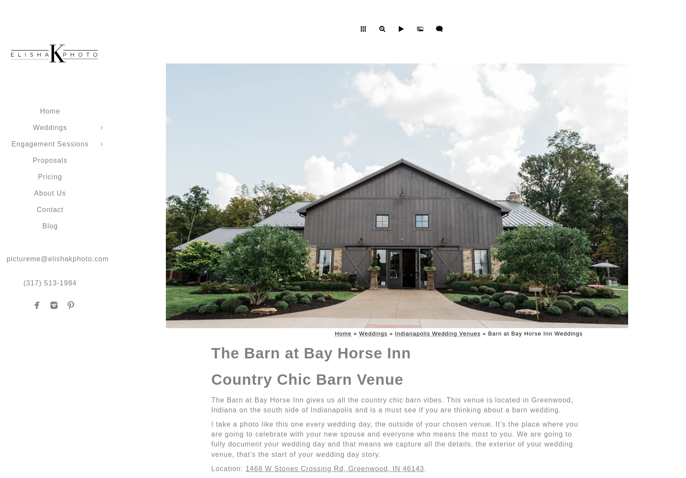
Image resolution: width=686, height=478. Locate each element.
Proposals (50, 160)
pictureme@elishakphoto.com (57, 259)
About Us (50, 193)
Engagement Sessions (50, 144)
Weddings (50, 127)
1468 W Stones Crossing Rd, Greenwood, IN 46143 (334, 468)
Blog (50, 226)
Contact (50, 209)
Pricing (50, 176)
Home (50, 111)
